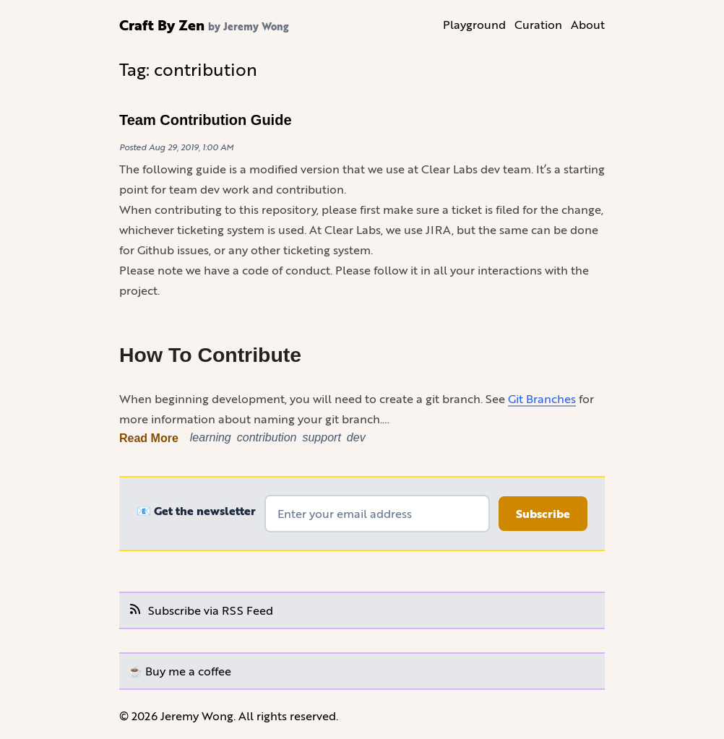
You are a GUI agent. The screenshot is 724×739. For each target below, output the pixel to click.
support (321, 437)
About (588, 24)
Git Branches (542, 398)
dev (356, 437)
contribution (267, 437)
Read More (148, 438)
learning (210, 437)
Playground (474, 24)
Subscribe (543, 513)
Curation (538, 24)
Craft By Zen (161, 24)
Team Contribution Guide (205, 120)
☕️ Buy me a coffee (179, 670)
